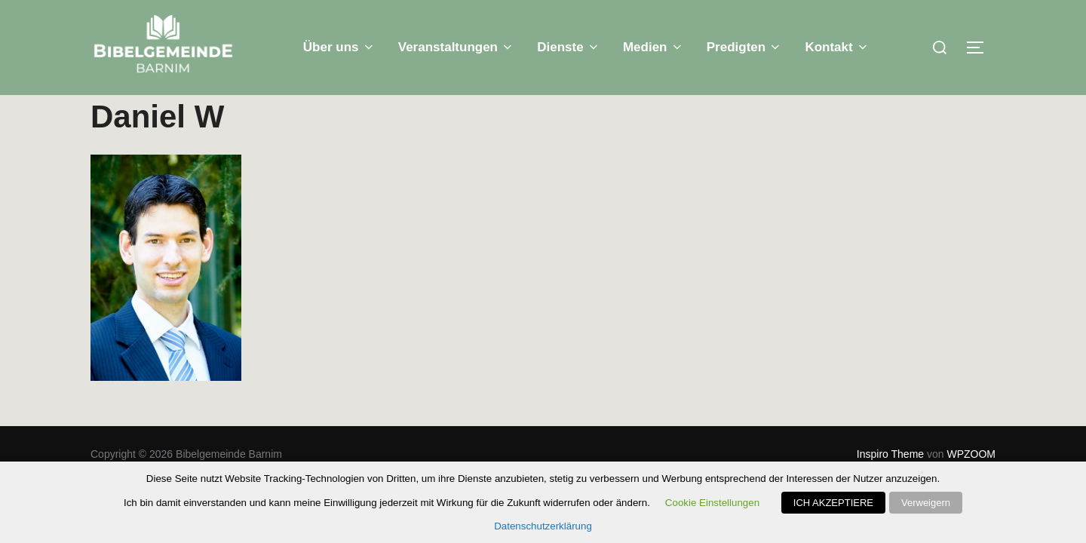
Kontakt (837, 47)
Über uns (339, 47)
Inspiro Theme (890, 454)
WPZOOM (971, 454)
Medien (653, 47)
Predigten (745, 47)
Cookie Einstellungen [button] (712, 502)
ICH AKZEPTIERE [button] (833, 502)
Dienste (568, 47)
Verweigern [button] (925, 502)
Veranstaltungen (456, 47)
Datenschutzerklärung (543, 526)
